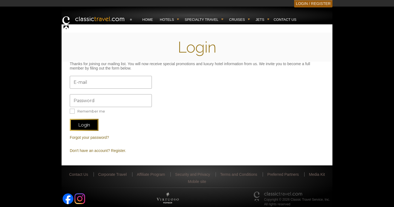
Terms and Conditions (238, 174)
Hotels (167, 20)
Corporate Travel (112, 174)
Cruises (237, 20)
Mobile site (197, 181)
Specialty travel (201, 20)
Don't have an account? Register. (98, 150)
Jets (260, 20)
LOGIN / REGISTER (313, 3)
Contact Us (285, 20)
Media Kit (317, 174)
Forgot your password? (89, 137)
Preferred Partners (283, 174)
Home (147, 20)
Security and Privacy (192, 174)
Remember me (91, 111)
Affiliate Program (151, 174)
